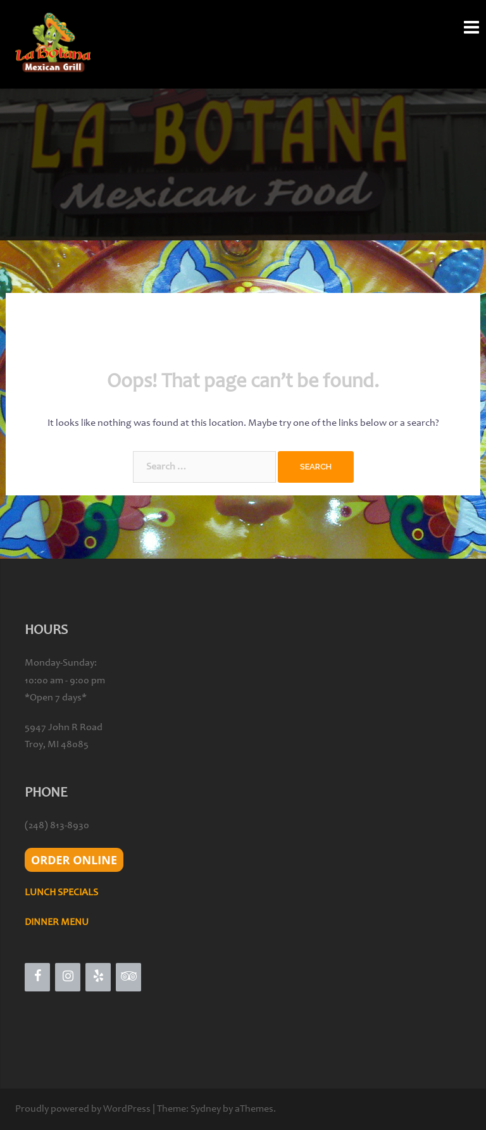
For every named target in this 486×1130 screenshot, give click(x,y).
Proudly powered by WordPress (83, 1109)
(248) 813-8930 (57, 826)
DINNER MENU (57, 922)
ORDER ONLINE (74, 859)
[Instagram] (67, 977)
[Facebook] (37, 977)
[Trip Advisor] (128, 977)
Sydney (205, 1109)
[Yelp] (98, 977)
